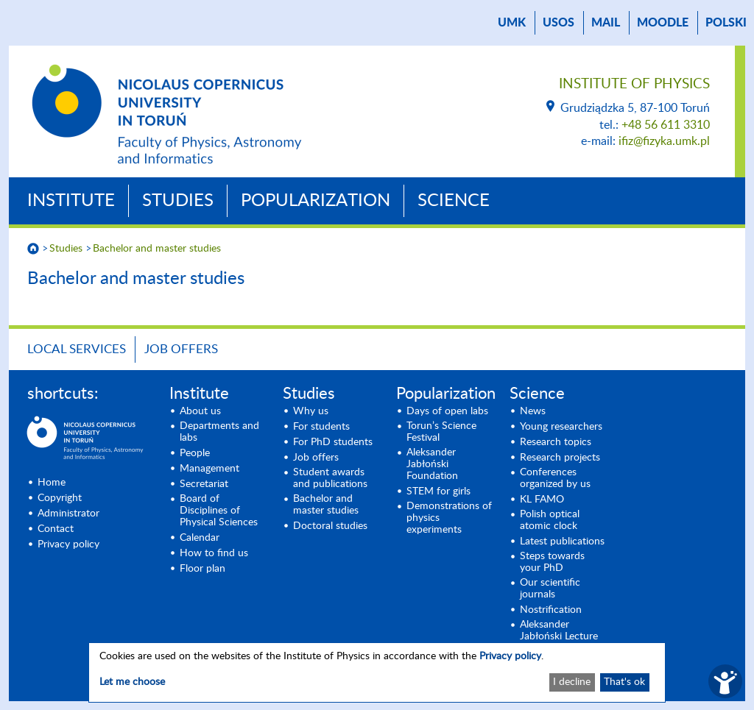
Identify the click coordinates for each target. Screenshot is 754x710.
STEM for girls (438, 491)
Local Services (76, 349)
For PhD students (333, 442)
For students (321, 427)
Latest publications (562, 541)
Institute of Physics (634, 84)
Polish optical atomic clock (549, 520)
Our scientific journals (550, 589)
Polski (726, 23)
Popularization (315, 201)
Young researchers (561, 427)
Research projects (560, 457)
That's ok (624, 682)
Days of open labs (447, 411)
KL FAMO (542, 499)
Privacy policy (68, 544)
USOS (558, 23)
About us (200, 411)
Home (52, 483)
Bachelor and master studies (157, 249)
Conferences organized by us (555, 478)
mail (605, 23)
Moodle (662, 23)
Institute (71, 201)
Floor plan (202, 569)
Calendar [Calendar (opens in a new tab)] (199, 538)
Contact (56, 529)
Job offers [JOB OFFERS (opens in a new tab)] (181, 349)
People (195, 453)
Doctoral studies (330, 526)
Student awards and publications (330, 478)
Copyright (60, 498)
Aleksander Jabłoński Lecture (559, 631)
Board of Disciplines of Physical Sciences (219, 511)
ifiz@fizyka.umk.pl (664, 141)
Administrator (68, 513)
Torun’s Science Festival (441, 432)
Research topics (555, 442)
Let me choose (132, 682)
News (533, 411)
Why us (310, 411)
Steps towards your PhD (552, 562)
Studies (178, 201)
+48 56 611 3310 (665, 125)
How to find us (214, 553)
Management (209, 469)
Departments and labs (219, 432)
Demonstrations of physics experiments (449, 518)
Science (453, 201)
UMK (512, 23)
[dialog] (377, 672)
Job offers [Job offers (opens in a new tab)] (316, 457)
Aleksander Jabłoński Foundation (432, 464)
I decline (572, 682)
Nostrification (551, 610)
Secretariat (204, 484)
